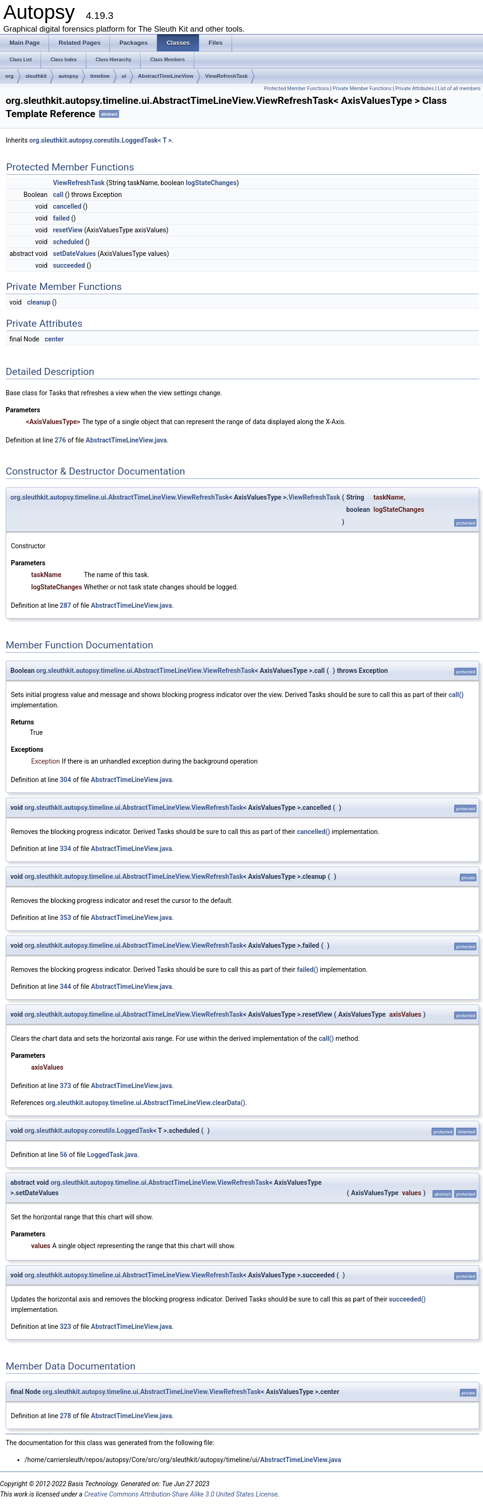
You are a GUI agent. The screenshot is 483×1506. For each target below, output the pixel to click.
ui (124, 76)
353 (65, 917)
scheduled (68, 242)
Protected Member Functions (296, 88)
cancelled (67, 206)
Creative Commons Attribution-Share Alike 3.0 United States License (180, 1494)
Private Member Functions (362, 88)
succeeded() (407, 1299)
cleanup (38, 302)
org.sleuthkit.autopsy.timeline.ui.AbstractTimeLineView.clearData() (145, 1102)
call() (456, 694)
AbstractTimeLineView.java (126, 440)
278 (65, 1416)
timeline (100, 76)
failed (61, 218)
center (54, 339)
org (9, 76)
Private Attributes (414, 88)
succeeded (69, 265)
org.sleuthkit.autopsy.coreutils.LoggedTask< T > (100, 140)
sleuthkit (36, 76)
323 (65, 1326)
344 (65, 986)
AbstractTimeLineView (166, 76)
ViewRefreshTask (226, 76)
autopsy (68, 76)
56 (63, 1154)
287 (65, 605)
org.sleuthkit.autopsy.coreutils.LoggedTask (89, 1130)
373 (65, 1085)
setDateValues (74, 253)
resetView (68, 230)
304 (65, 779)
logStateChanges (211, 183)
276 (60, 440)
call (58, 194)
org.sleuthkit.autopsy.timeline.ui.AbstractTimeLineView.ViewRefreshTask (119, 497)
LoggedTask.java (112, 1154)
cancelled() (313, 831)
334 (65, 848)
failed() (307, 969)
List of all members (459, 88)
